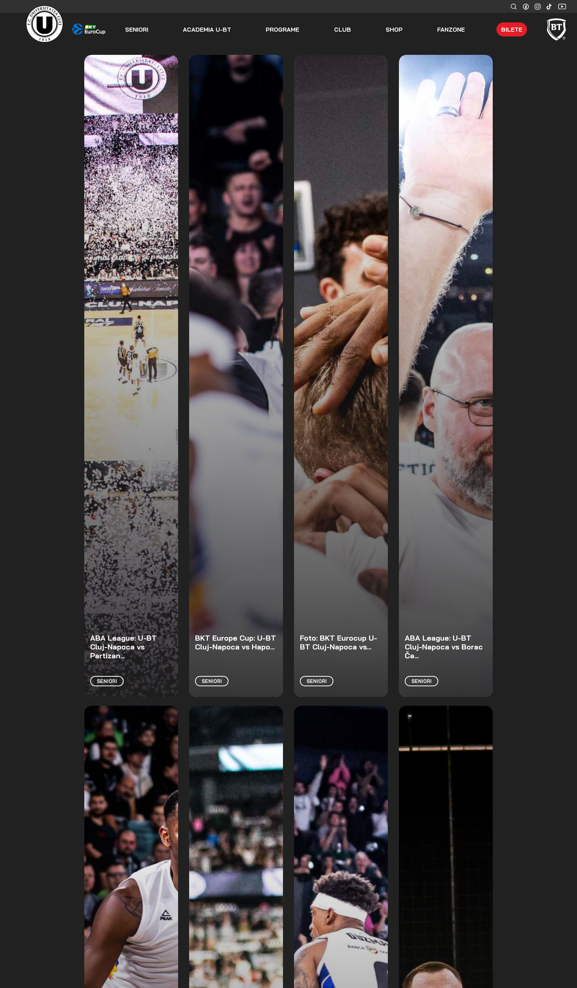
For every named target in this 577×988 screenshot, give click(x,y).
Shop (394, 29)
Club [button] (342, 29)
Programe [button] (282, 29)
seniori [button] (136, 29)
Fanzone (451, 29)
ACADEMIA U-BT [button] (207, 29)
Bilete (511, 29)
